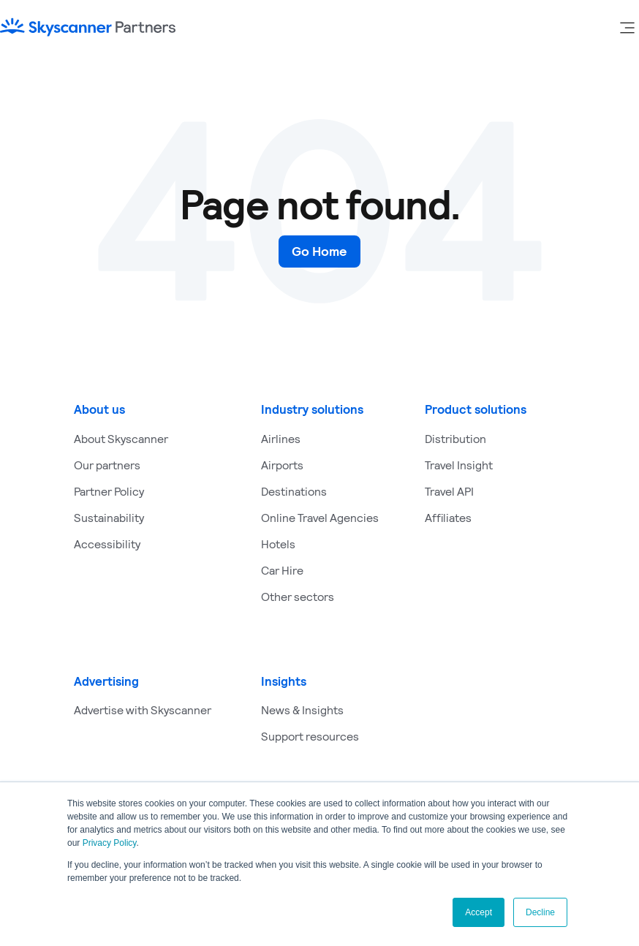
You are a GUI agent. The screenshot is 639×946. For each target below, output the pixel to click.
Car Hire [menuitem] (282, 570)
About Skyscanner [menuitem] (121, 438)
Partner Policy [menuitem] (109, 491)
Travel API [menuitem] (449, 491)
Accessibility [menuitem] (107, 543)
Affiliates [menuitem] (448, 517)
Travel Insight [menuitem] (459, 465)
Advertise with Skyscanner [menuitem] (142, 709)
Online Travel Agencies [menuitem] (320, 517)
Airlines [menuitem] (280, 438)
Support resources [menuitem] (310, 736)
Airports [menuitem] (282, 465)
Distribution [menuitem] (455, 438)
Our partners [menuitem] (107, 465)
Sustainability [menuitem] (109, 517)
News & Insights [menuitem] (302, 709)
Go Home (319, 251)
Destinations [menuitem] (294, 491)
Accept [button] (478, 912)
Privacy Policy (110, 843)
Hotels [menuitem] (278, 543)
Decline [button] (540, 912)
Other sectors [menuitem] (297, 596)
